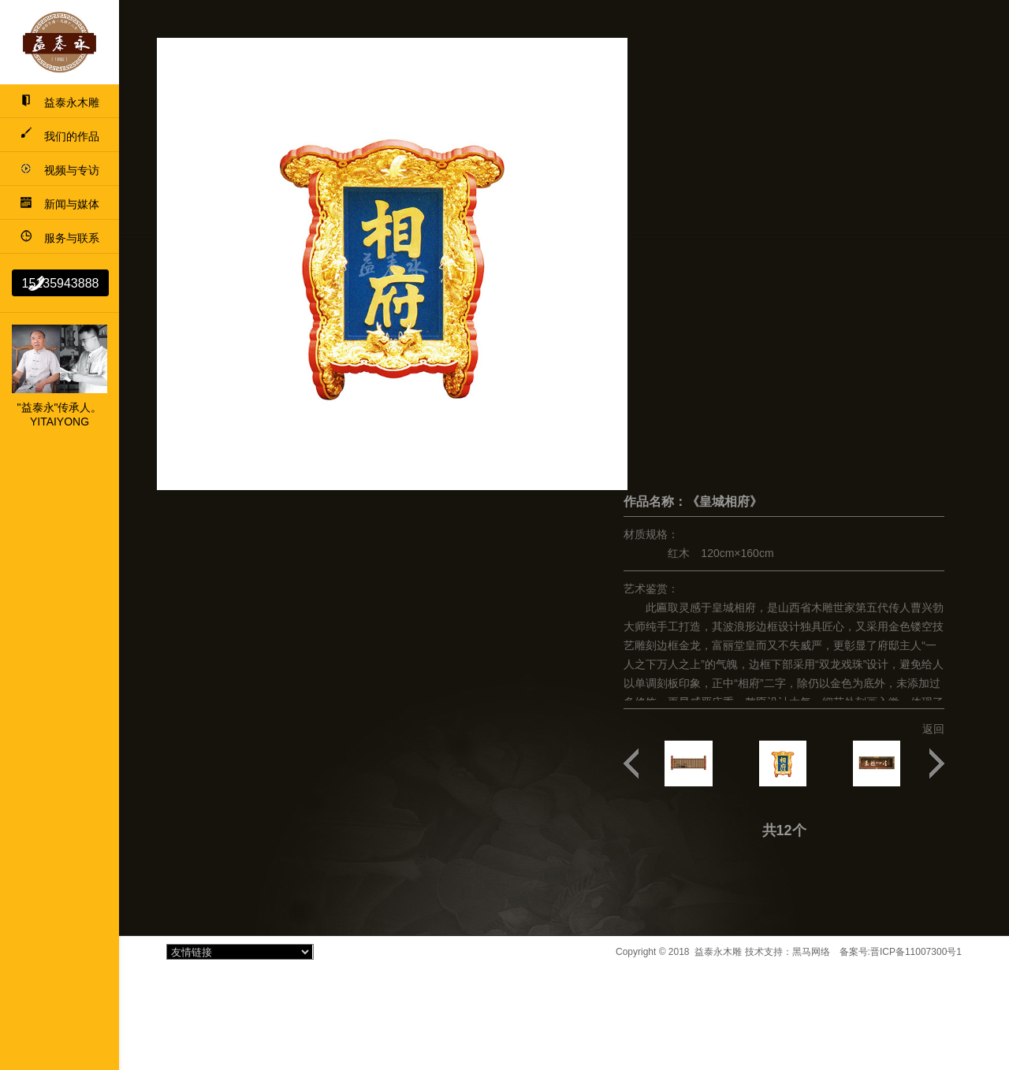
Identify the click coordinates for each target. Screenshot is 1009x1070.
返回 (933, 729)
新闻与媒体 (59, 204)
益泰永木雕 (59, 102)
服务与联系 (59, 238)
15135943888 (60, 283)
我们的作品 (59, 136)
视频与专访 (59, 170)
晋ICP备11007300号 (913, 951)
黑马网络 (811, 951)
